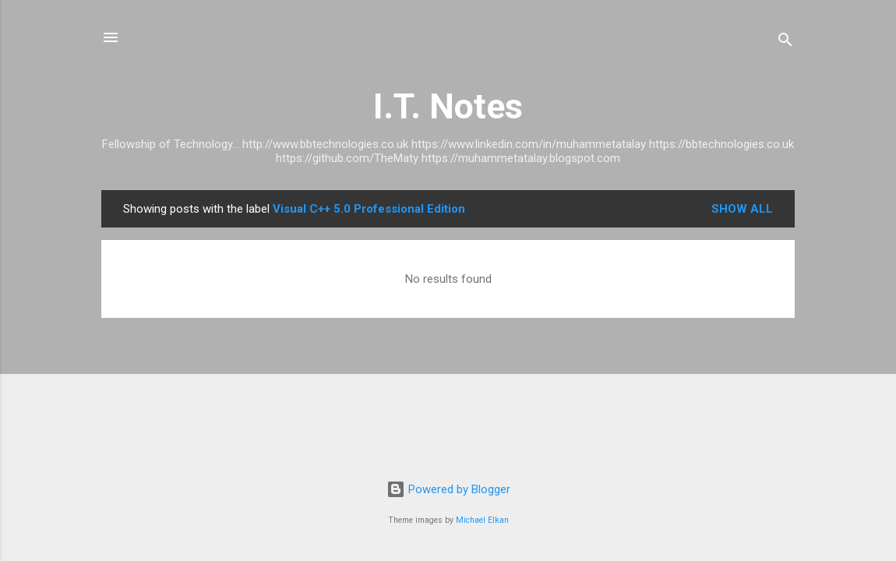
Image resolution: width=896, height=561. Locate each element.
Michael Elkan (482, 520)
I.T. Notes (448, 106)
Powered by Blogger (448, 489)
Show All (742, 209)
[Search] (785, 42)
